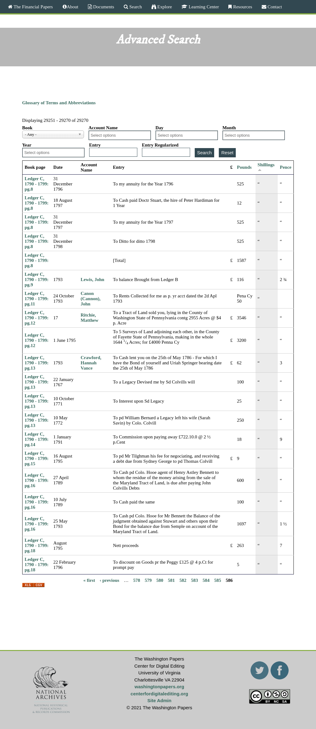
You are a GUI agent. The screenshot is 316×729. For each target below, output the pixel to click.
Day (160, 127)
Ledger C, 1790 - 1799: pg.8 (37, 184)
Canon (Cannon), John (91, 298)
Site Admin (160, 700)
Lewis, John (92, 279)
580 (159, 580)
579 (148, 580)
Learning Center (203, 6)
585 (217, 580)
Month (229, 127)
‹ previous (109, 580)
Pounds (244, 167)
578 (136, 580)
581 (171, 580)
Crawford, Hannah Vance (91, 363)
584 (206, 580)
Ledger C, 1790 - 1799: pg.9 (37, 279)
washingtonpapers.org (159, 686)
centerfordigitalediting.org (159, 693)
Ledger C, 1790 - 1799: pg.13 (37, 363)
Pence (285, 167)
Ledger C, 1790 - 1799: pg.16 (37, 480)
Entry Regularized (160, 145)
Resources (242, 6)
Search (135, 6)
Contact (274, 6)
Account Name (103, 127)
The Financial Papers (32, 6)
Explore (164, 6)
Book (27, 127)
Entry (95, 145)
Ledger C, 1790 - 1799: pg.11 (37, 298)
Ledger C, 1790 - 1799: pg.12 (37, 317)
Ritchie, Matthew (89, 318)
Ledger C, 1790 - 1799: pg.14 (37, 439)
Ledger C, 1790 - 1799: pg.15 (37, 458)
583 (194, 580)
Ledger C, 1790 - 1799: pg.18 (37, 545)
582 (182, 580)
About (72, 6)
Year (26, 145)
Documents (103, 6)
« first (89, 580)
